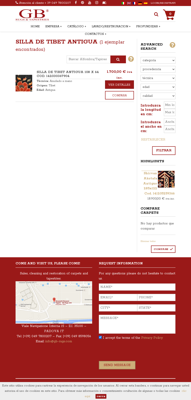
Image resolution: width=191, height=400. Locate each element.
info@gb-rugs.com (58, 341)
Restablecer (153, 140)
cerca (101, 396)
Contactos (94, 34)
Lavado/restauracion (110, 26)
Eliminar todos (148, 241)
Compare (161, 249)
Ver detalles (119, 85)
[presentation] (132, 352)
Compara (119, 95)
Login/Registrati (163, 3)
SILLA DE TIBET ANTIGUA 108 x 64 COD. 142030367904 (68, 74)
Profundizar (147, 26)
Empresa (52, 26)
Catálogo (75, 26)
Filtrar (163, 150)
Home (35, 26)
